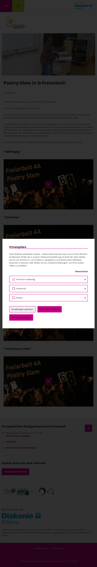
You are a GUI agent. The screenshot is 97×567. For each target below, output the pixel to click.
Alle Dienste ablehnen (50, 309)
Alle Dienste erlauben (21, 317)
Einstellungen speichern (22, 309)
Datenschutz (81, 271)
